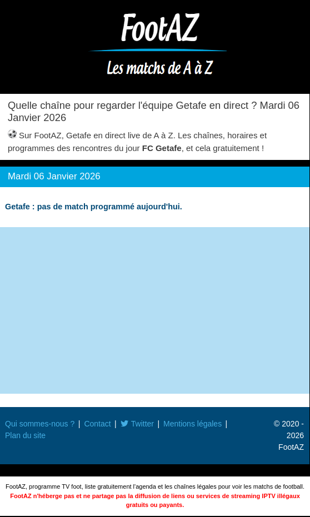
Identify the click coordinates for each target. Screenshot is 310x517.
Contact (97, 423)
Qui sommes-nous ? (39, 423)
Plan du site (25, 435)
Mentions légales (192, 423)
